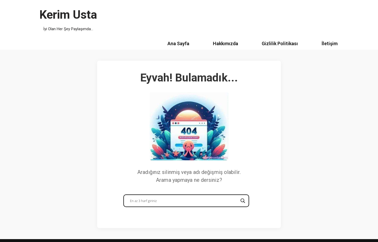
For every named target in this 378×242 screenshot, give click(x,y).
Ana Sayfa (178, 43)
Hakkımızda (225, 43)
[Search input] (184, 200)
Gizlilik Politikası (280, 43)
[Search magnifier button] (242, 200)
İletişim (330, 43)
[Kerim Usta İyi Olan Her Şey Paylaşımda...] (68, 19)
